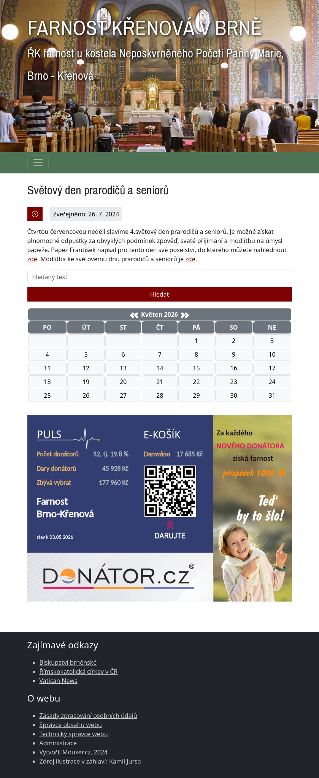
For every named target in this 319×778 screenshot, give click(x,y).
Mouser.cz (76, 752)
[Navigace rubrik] (38, 162)
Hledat (159, 294)
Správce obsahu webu (71, 725)
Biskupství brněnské (68, 662)
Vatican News (59, 680)
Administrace (58, 743)
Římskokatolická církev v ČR (79, 671)
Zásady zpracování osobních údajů (88, 715)
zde (32, 259)
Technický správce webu (74, 734)
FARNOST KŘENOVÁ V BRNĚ (155, 46)
